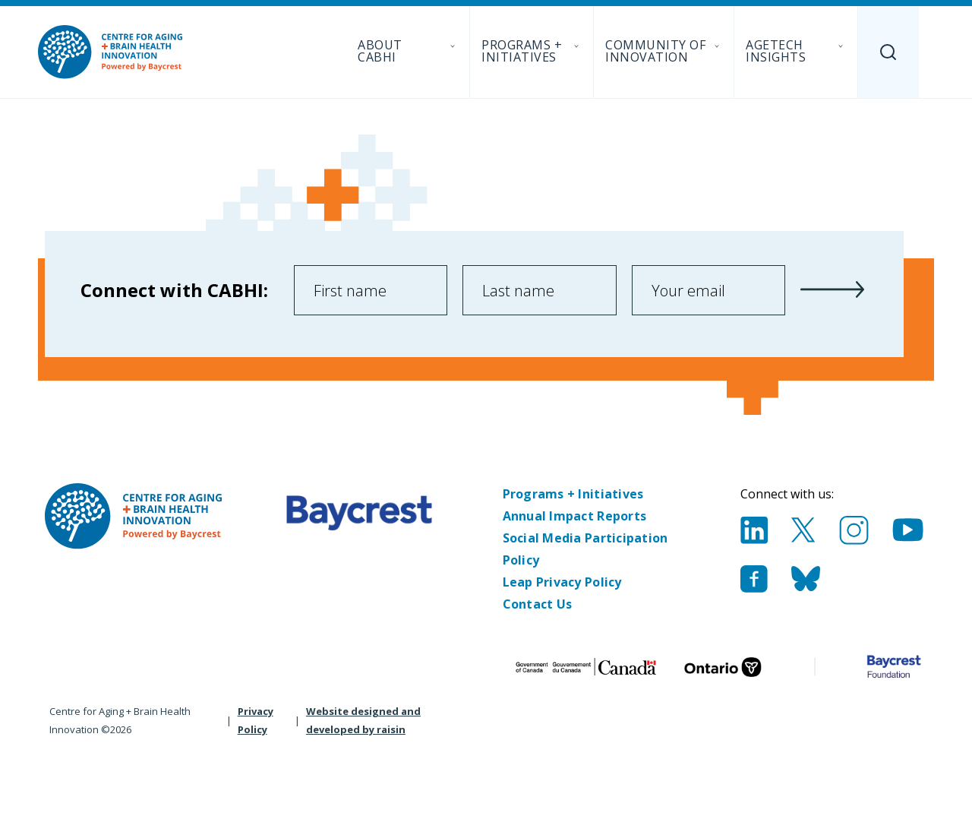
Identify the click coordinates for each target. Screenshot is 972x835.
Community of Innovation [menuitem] (663, 50)
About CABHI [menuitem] (408, 50)
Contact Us (538, 604)
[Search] (888, 52)
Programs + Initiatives (573, 494)
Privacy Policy (255, 720)
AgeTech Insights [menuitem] (796, 50)
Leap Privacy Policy (562, 582)
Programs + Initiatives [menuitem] (531, 50)
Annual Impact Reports (575, 516)
